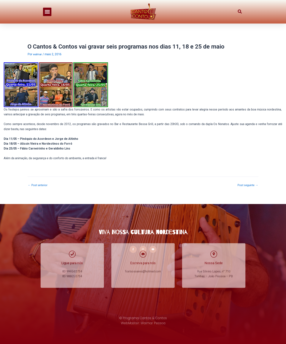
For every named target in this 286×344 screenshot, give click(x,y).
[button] (47, 8)
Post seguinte (247, 185)
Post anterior (38, 185)
